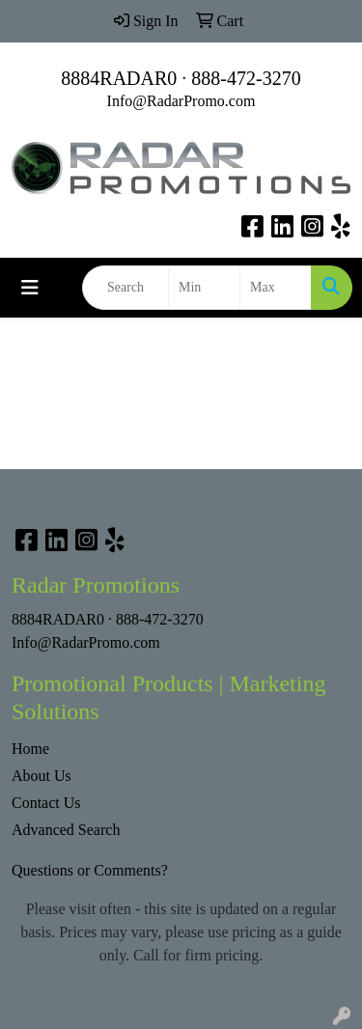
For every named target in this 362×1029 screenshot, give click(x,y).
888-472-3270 (245, 78)
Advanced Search (66, 829)
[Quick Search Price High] (275, 287)
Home (30, 748)
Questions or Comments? (90, 870)
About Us (41, 775)
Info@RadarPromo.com (181, 101)
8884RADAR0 (119, 78)
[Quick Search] (125, 287)
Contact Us (46, 802)
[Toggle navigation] (30, 287)
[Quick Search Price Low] (204, 287)
